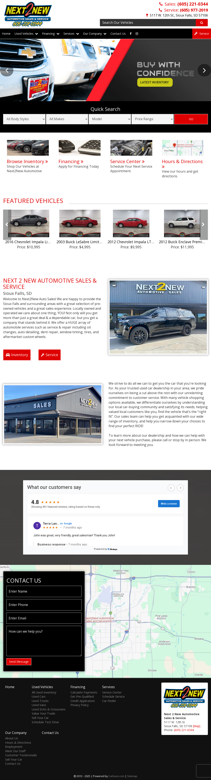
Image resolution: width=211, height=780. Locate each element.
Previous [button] (6, 70)
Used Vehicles (26, 34)
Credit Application (82, 701)
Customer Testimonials (21, 755)
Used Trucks (40, 701)
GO (191, 119)
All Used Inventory (44, 692)
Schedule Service (113, 696)
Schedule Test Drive (45, 722)
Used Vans (39, 705)
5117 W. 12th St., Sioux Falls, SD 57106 (177, 15)
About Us (11, 738)
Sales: (183, 4)
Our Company (94, 34)
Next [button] (204, 70)
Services (71, 34)
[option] (105, 70)
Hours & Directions (18, 742)
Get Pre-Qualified (82, 696)
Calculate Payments (83, 692)
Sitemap (132, 776)
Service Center (112, 692)
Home (6, 34)
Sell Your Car (40, 718)
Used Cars (39, 696)
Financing (50, 34)
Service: (183, 10)
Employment (13, 747)
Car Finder (109, 701)
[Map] (196, 726)
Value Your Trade (43, 713)
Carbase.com (116, 776)
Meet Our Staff (15, 751)
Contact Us (118, 34)
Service (201, 34)
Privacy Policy (79, 705)
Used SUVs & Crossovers (49, 709)
